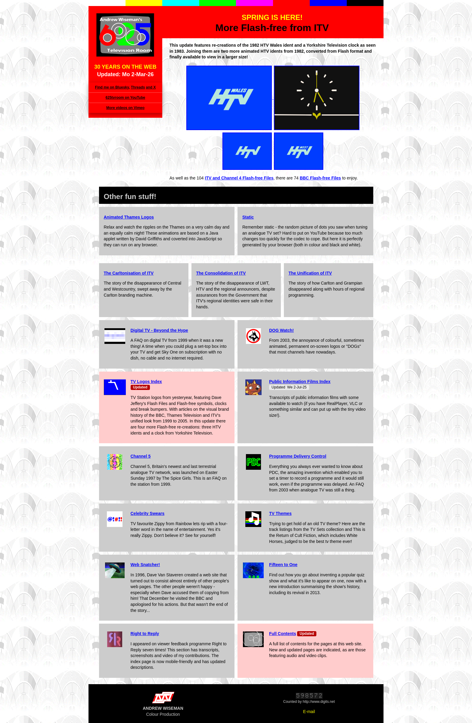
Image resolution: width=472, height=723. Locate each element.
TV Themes (280, 513)
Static (248, 217)
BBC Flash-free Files (320, 178)
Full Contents (282, 633)
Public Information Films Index (300, 381)
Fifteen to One (283, 564)
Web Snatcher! (145, 564)
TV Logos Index (146, 381)
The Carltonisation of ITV (129, 273)
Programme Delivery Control (297, 456)
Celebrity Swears (148, 513)
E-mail (309, 711)
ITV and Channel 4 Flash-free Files (239, 178)
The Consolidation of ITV (221, 273)
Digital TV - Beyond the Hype (159, 330)
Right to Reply (145, 633)
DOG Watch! (281, 330)
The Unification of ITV (310, 273)
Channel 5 (141, 456)
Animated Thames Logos (129, 217)
